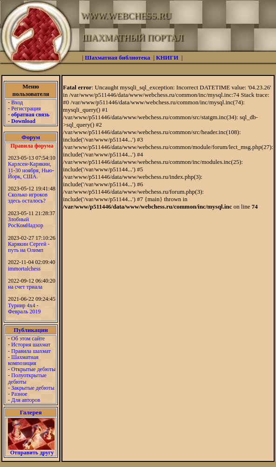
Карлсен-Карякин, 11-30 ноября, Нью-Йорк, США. (31, 170)
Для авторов (25, 400)
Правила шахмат (31, 351)
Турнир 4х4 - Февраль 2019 (24, 308)
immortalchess (24, 268)
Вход (17, 102)
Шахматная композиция (23, 360)
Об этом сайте (28, 338)
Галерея (31, 412)
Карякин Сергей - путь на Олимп (28, 247)
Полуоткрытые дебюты (27, 378)
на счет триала (25, 287)
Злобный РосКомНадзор (25, 222)
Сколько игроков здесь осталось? (28, 197)
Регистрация (26, 108)
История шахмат (30, 344)
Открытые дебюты (33, 369)
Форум (30, 137)
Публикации (31, 329)
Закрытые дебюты (33, 388)
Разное (19, 394)
